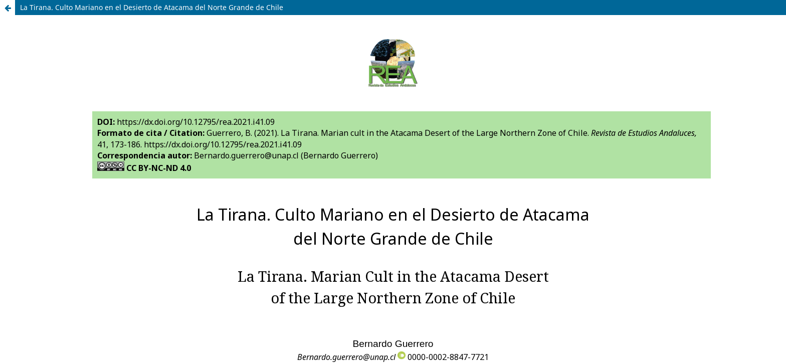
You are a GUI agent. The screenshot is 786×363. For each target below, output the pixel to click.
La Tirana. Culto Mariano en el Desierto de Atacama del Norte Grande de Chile (151, 7)
